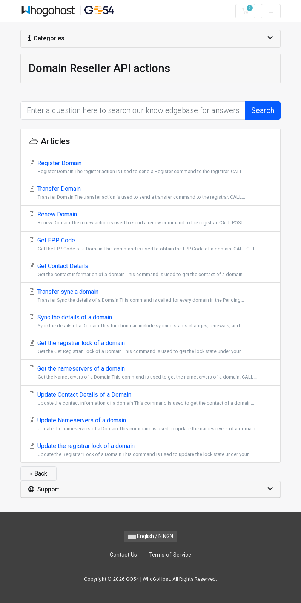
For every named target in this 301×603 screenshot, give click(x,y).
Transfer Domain (150, 193)
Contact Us (123, 555)
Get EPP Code (150, 244)
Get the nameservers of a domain (150, 373)
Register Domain (150, 167)
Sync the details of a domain (150, 321)
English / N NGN (150, 536)
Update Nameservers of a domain (150, 424)
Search (262, 110)
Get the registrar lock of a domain (150, 347)
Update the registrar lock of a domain (150, 450)
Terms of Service (170, 555)
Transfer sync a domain (150, 296)
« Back (38, 473)
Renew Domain (150, 218)
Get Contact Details (150, 270)
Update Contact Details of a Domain (150, 399)
